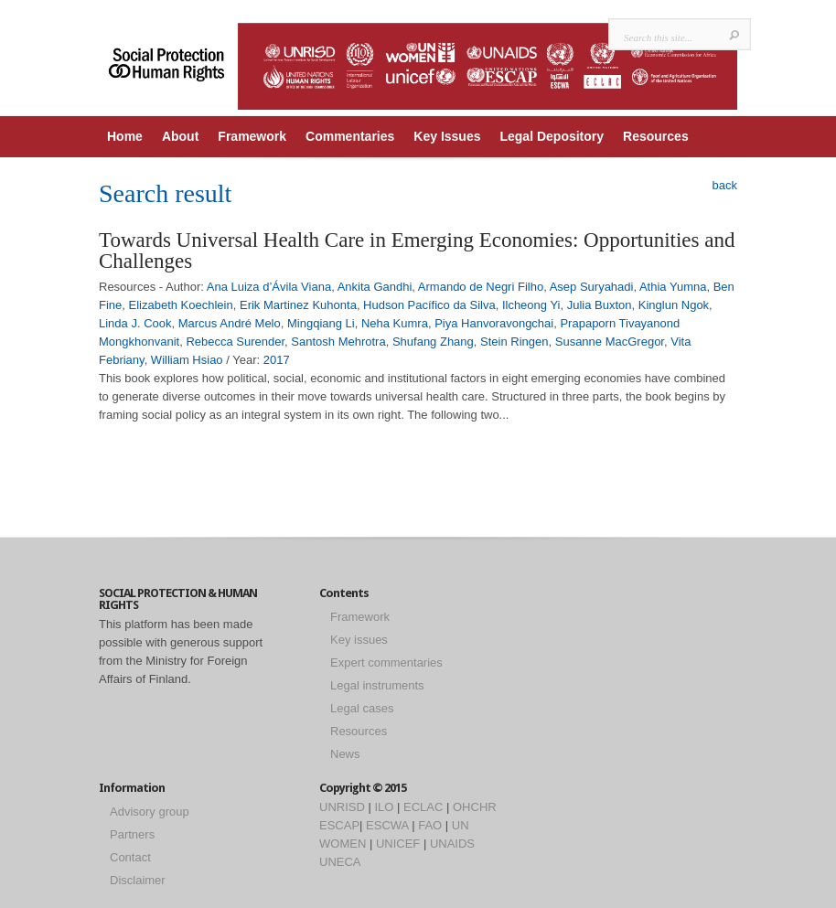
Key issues (359, 639)
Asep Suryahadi (592, 287)
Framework (252, 136)
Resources (656, 136)
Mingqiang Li (321, 323)
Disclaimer (138, 880)
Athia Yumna (672, 287)
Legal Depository (551, 136)
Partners (132, 834)
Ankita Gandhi (375, 287)
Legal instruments (377, 685)
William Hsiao (187, 360)
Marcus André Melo (229, 323)
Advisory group (149, 811)
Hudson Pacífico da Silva (429, 305)
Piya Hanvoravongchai (493, 323)
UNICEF (398, 843)
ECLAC (423, 807)
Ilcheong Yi (531, 305)
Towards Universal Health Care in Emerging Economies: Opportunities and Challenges (416, 250)
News (345, 754)
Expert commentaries (386, 662)
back (725, 185)
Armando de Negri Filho (480, 287)
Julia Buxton (599, 305)
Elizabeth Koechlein (181, 305)
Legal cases (361, 708)
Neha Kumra (394, 323)
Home (125, 136)
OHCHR (475, 807)
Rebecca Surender (235, 341)
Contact (130, 857)
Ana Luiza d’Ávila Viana (269, 287)
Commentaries (349, 136)
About (180, 136)
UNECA (340, 862)
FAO (430, 825)
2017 (276, 360)
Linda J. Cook (135, 323)
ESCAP (339, 825)
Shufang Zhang (433, 341)
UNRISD (342, 807)
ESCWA (387, 825)
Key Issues (446, 136)
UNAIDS (452, 843)
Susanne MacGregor (609, 341)
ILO (383, 807)
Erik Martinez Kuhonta (298, 305)
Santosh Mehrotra (338, 341)
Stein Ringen (514, 341)
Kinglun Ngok (673, 305)
